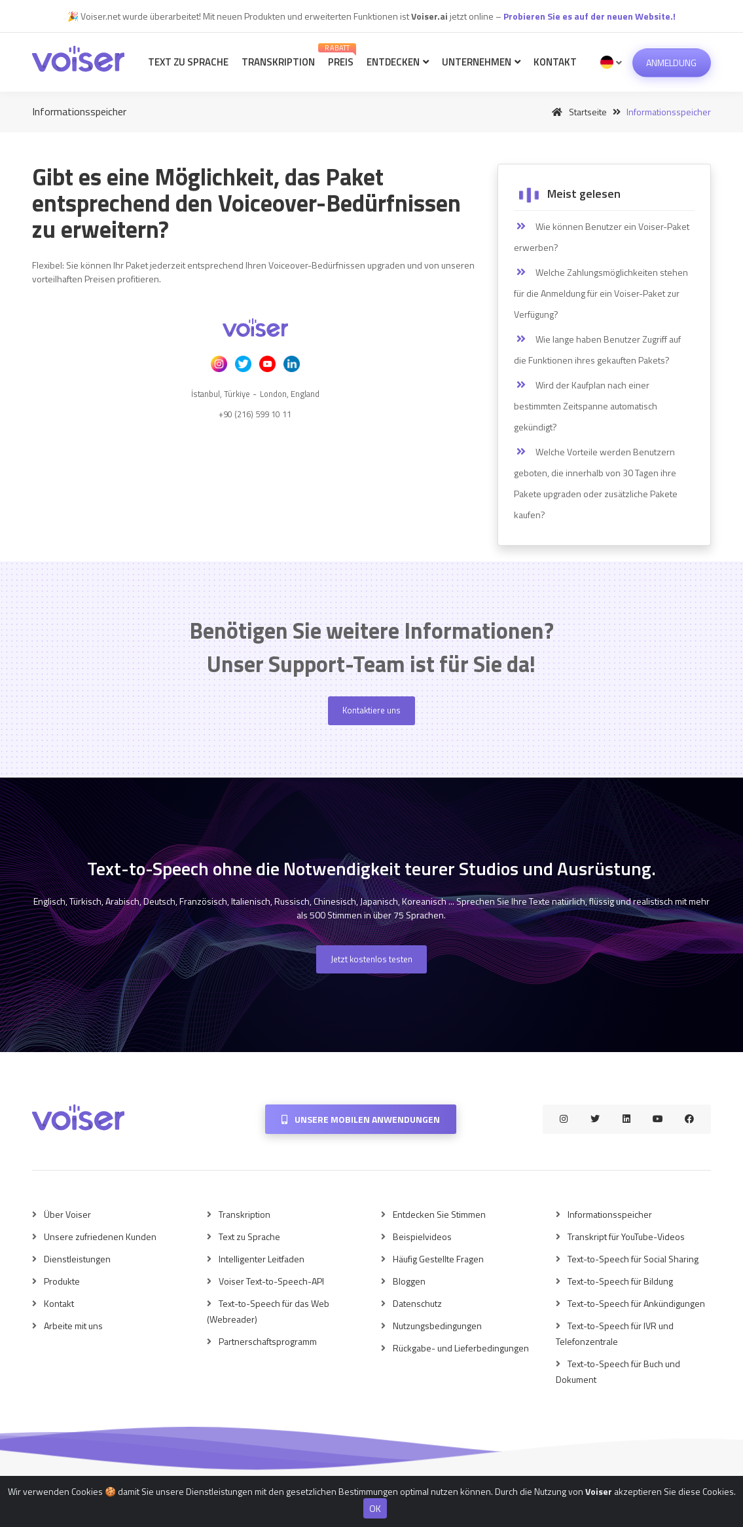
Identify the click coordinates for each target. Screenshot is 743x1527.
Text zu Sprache (188, 61)
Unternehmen (481, 61)
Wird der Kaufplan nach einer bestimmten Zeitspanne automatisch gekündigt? (585, 406)
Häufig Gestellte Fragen (438, 1259)
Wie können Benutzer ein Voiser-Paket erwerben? (601, 236)
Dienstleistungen (77, 1259)
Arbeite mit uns (73, 1325)
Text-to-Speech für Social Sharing (633, 1259)
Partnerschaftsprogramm (268, 1341)
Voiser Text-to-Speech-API (271, 1281)
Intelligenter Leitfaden (261, 1259)
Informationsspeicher (610, 1214)
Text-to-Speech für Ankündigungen (636, 1303)
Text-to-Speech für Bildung (620, 1281)
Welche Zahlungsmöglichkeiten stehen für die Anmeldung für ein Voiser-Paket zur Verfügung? (601, 293)
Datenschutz (417, 1303)
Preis (338, 56)
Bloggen (409, 1281)
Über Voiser (67, 1214)
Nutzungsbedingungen (437, 1325)
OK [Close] (375, 1508)
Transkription (278, 61)
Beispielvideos (422, 1236)
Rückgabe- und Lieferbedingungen (461, 1348)
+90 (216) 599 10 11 (255, 414)
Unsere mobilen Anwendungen (360, 1119)
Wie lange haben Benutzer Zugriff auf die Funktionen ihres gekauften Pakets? (597, 349)
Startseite (577, 112)
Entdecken (398, 61)
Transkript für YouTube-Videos (626, 1236)
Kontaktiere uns (371, 710)
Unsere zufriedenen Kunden (100, 1236)
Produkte (62, 1281)
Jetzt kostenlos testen (371, 959)
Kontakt (555, 61)
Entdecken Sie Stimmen (439, 1214)
